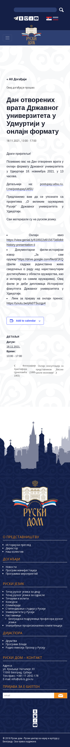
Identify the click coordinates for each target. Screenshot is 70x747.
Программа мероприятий (22, 573)
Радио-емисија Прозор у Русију (25, 647)
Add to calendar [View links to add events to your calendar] (26, 320)
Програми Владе (16, 644)
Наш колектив (15, 551)
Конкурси (11, 602)
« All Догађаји (17, 79)
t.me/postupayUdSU (20, 189)
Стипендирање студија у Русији (26, 608)
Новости (11, 567)
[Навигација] (7, 38)
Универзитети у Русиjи (20, 612)
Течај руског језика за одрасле (25, 595)
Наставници (13, 615)
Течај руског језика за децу (23, 591)
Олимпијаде (13, 605)
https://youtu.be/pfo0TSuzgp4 (26, 303)
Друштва (11, 640)
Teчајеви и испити (17, 598)
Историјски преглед (18, 545)
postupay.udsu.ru (51, 184)
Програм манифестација (21, 570)
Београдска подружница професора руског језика (35, 620)
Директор (12, 548)
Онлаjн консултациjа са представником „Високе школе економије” (49, 369)
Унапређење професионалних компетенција (34, 625)
